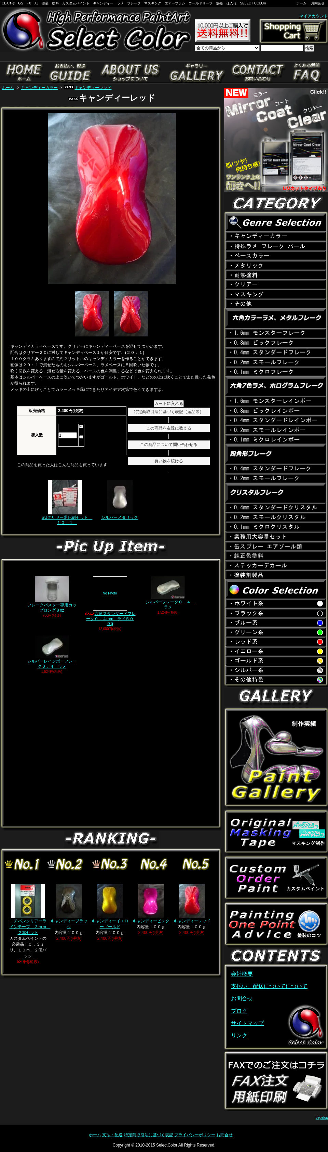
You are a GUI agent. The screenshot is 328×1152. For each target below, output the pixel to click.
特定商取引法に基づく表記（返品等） (169, 411)
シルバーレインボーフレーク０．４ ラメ (52, 652)
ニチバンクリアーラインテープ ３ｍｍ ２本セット (30, 909)
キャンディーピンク (151, 903)
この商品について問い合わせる (168, 444)
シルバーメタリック (119, 500)
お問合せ (318, 3)
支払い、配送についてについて (269, 986)
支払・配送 (112, 1134)
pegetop (322, 1117)
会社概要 (242, 974)
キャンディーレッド (87, 87)
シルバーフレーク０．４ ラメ (170, 592)
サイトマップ (247, 1023)
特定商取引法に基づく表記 (148, 1134)
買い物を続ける (168, 461)
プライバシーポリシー (194, 1134)
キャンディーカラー (39, 87)
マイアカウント (313, 16)
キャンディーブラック (69, 906)
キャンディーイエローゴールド (110, 906)
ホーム (301, 3)
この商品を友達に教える (168, 428)
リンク (239, 1035)
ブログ (239, 1011)
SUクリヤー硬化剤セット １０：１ (67, 502)
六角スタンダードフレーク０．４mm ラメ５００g (110, 601)
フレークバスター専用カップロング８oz (52, 594)
